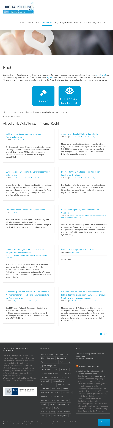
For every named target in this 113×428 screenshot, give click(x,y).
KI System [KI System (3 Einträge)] (55, 400)
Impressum (80, 356)
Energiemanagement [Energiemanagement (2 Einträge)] (48, 385)
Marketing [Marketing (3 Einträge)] (61, 404)
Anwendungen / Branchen (21, 140)
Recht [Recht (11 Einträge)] (60, 412)
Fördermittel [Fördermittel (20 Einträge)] (45, 389)
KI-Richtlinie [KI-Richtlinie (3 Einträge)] (45, 400)
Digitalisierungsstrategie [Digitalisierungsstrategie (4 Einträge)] (49, 369)
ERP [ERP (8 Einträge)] (59, 385)
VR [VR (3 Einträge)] (49, 416)
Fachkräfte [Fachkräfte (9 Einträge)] (67, 385)
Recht (31, 140)
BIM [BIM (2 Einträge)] (61, 354)
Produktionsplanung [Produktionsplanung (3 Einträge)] (48, 412)
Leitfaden (72, 137)
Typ (94, 137)
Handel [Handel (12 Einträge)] (65, 389)
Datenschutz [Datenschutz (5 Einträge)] (61, 358)
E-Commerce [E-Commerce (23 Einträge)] (66, 373)
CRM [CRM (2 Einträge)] (42, 358)
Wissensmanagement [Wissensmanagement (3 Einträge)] (60, 416)
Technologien (83, 137)
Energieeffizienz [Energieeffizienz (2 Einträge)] (58, 381)
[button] (105, 22)
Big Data (50, 77)
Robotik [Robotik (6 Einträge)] (67, 412)
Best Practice (102, 216)
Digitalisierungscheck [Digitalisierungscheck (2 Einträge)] (48, 366)
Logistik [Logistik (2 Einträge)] (52, 404)
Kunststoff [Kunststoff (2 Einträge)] (64, 400)
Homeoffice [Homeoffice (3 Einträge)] (45, 393)
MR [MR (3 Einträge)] (69, 404)
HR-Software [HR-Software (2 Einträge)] (55, 393)
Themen (90, 137)
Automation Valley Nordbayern (89, 366)
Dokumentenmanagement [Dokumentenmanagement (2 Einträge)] (50, 373)
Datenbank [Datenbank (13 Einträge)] (50, 358)
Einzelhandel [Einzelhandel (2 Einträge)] (45, 381)
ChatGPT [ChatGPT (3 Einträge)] (69, 354)
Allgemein (17, 255)
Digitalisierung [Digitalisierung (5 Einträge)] (65, 362)
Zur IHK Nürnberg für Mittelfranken (90, 354)
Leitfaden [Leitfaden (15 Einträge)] (44, 404)
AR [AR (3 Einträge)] (57, 354)
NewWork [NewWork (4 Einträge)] (57, 408)
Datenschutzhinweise (84, 359)
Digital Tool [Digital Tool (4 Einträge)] (64, 369)
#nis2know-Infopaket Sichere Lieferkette (79, 133)
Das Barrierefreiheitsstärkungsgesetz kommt (25, 209)
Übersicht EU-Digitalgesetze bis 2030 (77, 249)
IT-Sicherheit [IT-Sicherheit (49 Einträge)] (54, 396)
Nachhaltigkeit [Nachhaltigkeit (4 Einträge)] (46, 408)
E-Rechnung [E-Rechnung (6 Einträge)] (65, 377)
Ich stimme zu (103, 422)
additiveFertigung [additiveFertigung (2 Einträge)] (47, 354)
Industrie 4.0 (101, 75)
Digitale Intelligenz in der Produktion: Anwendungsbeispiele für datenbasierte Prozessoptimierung (92, 373)
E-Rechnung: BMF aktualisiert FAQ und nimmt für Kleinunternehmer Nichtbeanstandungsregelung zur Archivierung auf (27, 294)
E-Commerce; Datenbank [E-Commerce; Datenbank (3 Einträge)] (49, 377)
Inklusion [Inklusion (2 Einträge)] (44, 396)
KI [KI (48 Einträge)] (62, 396)
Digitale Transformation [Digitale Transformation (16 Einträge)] (49, 362)
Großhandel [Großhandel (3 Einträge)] (56, 389)
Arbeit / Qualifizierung (91, 216)
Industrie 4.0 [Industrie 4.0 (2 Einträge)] (67, 393)
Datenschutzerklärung (10, 424)
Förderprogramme (19, 178)
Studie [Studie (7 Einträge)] (43, 416)
